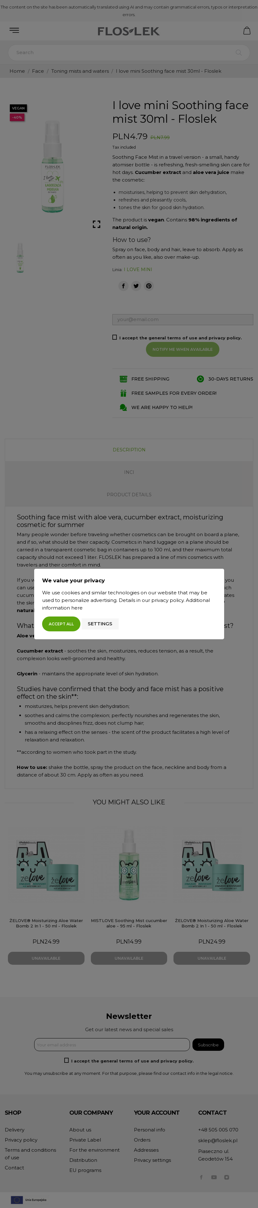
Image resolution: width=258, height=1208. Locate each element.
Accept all (61, 624)
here (77, 608)
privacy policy (167, 600)
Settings (100, 624)
